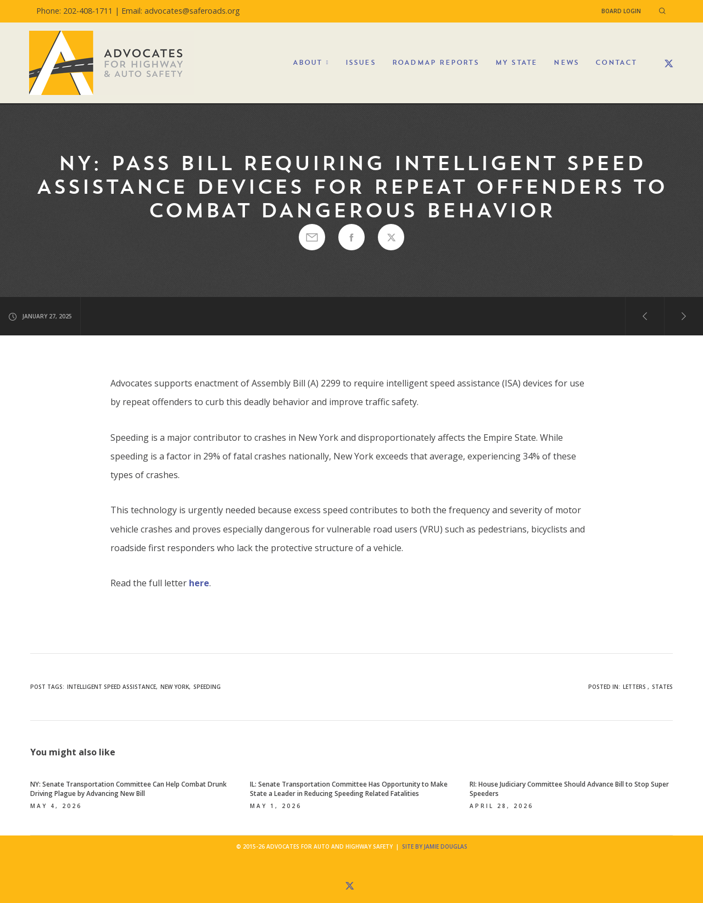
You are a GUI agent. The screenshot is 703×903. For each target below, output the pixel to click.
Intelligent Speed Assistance (111, 687)
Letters (634, 687)
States (662, 687)
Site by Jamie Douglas (434, 846)
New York (174, 687)
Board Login (621, 11)
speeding (207, 687)
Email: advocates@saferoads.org (180, 10)
